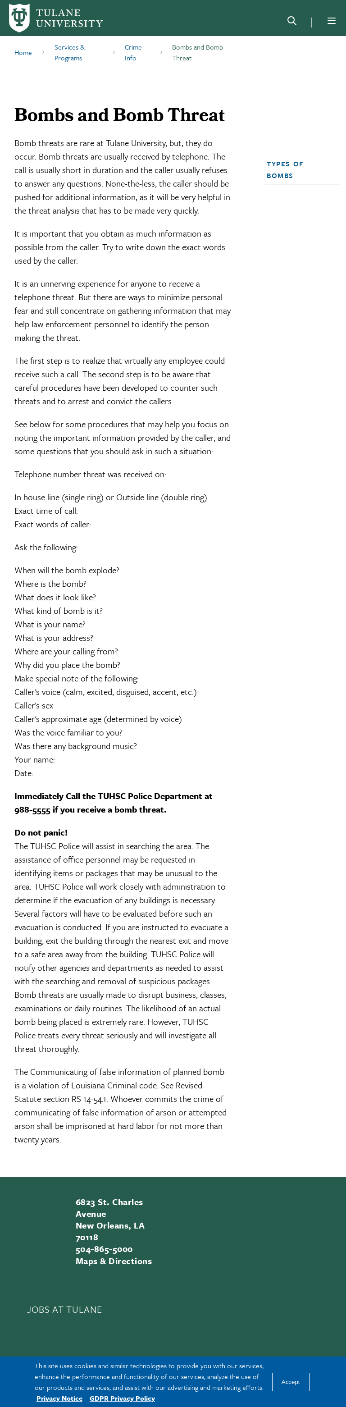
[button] (299, 169)
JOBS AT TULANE (64, 1309)
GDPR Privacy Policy (122, 1398)
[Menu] (331, 20)
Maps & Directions (114, 1261)
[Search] (292, 22)
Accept (291, 1382)
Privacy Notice (59, 1398)
